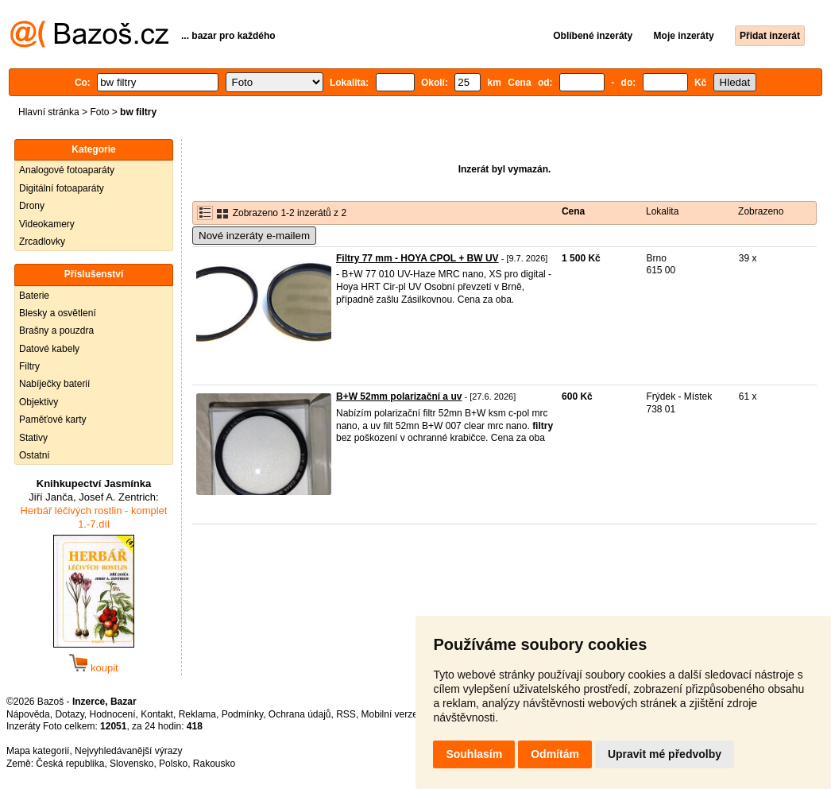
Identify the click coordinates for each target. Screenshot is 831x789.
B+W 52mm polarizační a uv (399, 396)
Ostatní (34, 455)
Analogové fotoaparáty (66, 170)
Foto (99, 112)
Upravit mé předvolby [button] (664, 754)
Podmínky (242, 714)
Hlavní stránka (48, 112)
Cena (573, 211)
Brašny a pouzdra (56, 330)
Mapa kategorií (37, 750)
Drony (31, 205)
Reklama (197, 714)
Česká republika (70, 763)
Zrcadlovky (42, 241)
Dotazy (69, 714)
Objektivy (38, 402)
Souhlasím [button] (474, 754)
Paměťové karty (53, 419)
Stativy (33, 437)
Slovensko (131, 763)
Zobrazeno (760, 211)
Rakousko (214, 763)
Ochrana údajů (300, 714)
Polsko (173, 763)
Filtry (29, 366)
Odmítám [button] (555, 754)
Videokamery (47, 224)
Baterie (34, 295)
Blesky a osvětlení (57, 313)
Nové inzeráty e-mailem (254, 236)
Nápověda (28, 714)
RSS (346, 714)
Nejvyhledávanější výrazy (128, 750)
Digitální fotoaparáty (61, 188)
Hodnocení (113, 714)
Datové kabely (49, 348)
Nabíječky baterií (54, 383)
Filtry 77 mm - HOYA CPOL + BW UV (417, 258)
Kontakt (157, 714)
